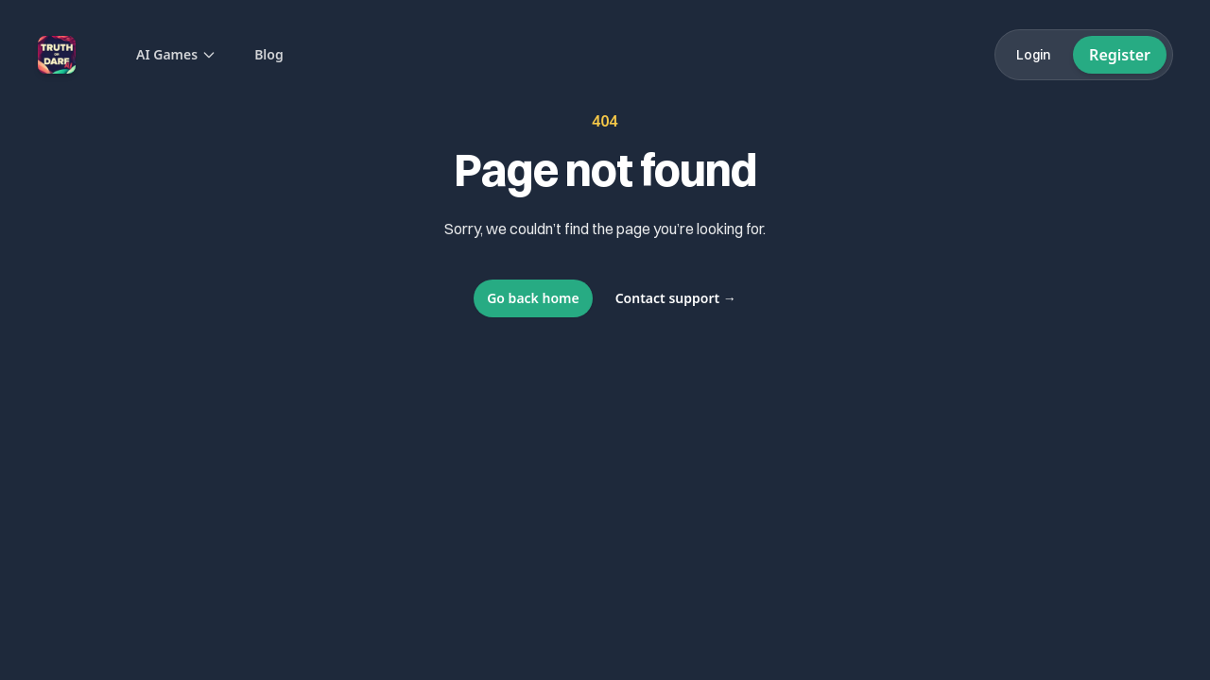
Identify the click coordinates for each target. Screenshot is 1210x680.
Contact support (675, 298)
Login (1033, 54)
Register (1119, 54)
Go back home (533, 298)
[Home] (57, 55)
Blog (269, 54)
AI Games (176, 54)
